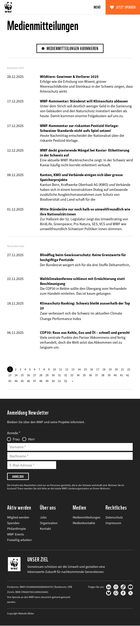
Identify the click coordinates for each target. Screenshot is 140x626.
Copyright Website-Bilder (20, 613)
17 (97, 369)
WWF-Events (15, 534)
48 (40, 381)
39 (109, 375)
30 (53, 375)
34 (78, 375)
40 (115, 375)
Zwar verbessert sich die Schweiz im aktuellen (75, 313)
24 (16, 375)
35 (84, 375)
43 (9, 381)
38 (102, 375)
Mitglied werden (18, 517)
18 (103, 369)
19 (110, 369)
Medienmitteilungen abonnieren (73, 48)
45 (22, 381)
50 (53, 381)
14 (79, 369)
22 (128, 369)
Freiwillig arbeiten (19, 540)
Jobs (43, 517)
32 (65, 375)
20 (116, 369)
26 (28, 375)
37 (96, 375)
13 (72, 369)
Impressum (113, 523)
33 (71, 375)
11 (60, 369)
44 (16, 381)
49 (47, 381)
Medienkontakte (84, 523)
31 (59, 375)
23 (9, 375)
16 (91, 369)
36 (90, 375)
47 (34, 381)
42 (127, 375)
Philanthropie (16, 528)
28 (40, 375)
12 (66, 369)
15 (85, 369)
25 (22, 375)
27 (34, 375)
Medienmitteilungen (86, 517)
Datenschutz (114, 517)
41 (121, 375)
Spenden (13, 523)
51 (59, 381)
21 (122, 369)
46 (28, 381)
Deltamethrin (119, 265)
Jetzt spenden (126, 7)
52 (65, 381)
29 (47, 375)
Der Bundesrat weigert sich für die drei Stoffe (74, 265)
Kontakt (45, 528)
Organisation (49, 523)
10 (54, 369)
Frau (16, 439)
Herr (31, 439)
